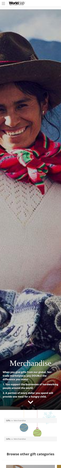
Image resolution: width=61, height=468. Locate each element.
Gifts (8, 420)
